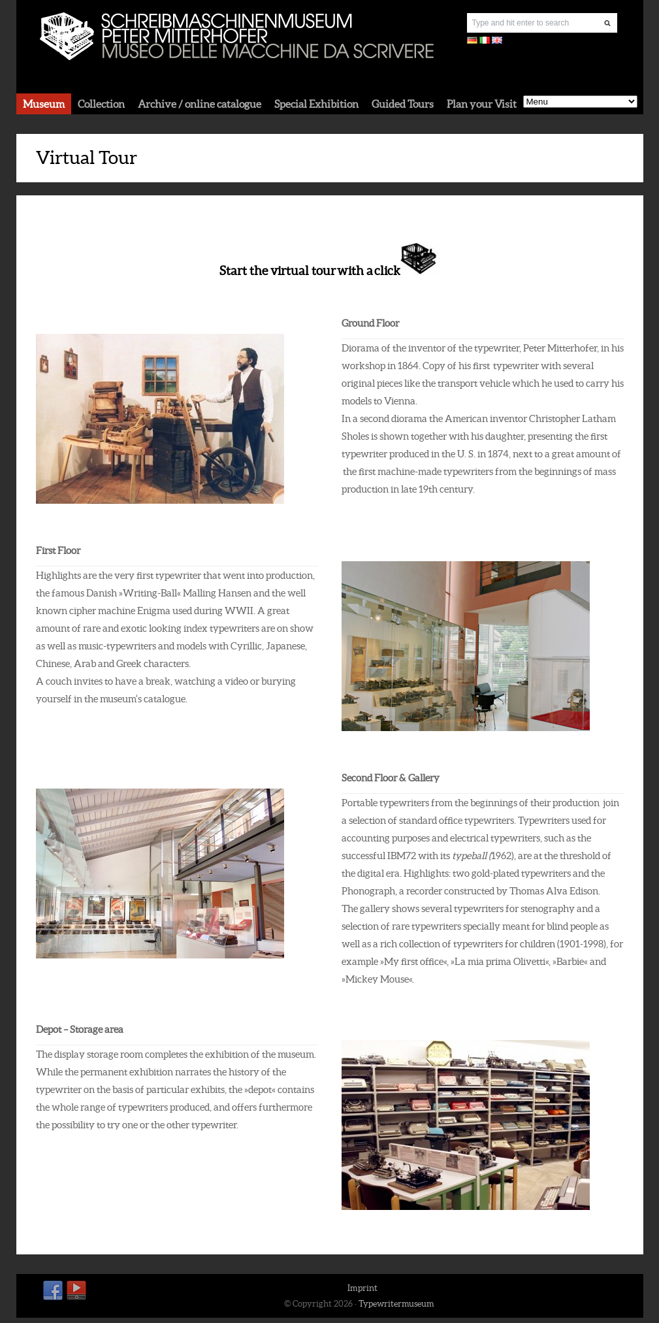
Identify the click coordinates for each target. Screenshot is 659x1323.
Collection (101, 104)
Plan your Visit (482, 104)
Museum (44, 104)
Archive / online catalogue (199, 104)
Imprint (362, 1288)
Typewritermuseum (396, 1304)
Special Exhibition (316, 104)
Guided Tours (403, 104)
